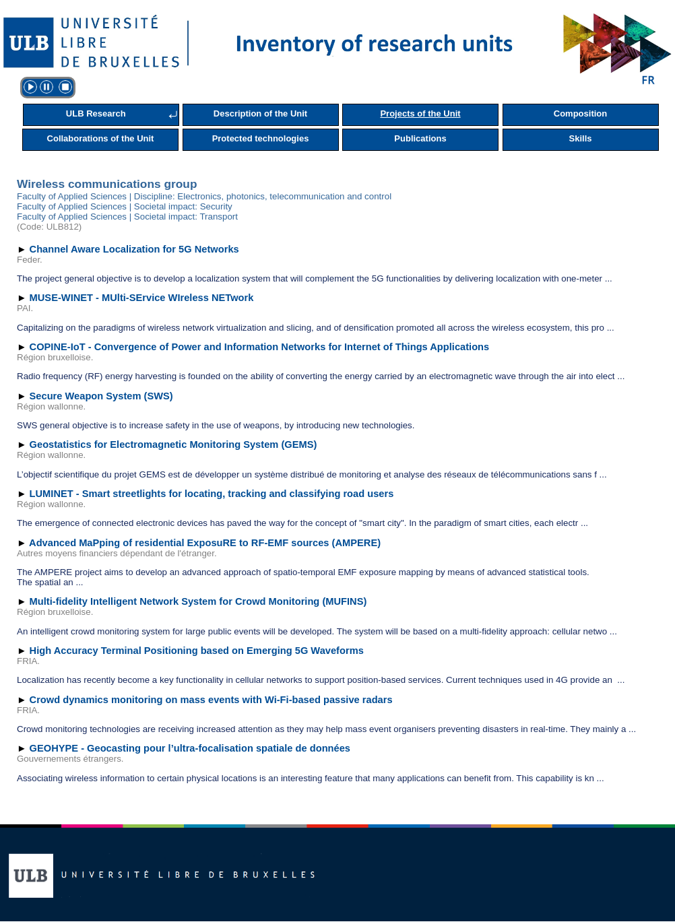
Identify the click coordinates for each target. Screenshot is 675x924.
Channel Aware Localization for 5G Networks (134, 249)
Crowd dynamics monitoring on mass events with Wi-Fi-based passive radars (211, 699)
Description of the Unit (260, 113)
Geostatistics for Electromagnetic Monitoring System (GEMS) (173, 444)
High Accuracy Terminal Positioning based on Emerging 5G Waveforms (197, 650)
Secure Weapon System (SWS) (101, 396)
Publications (420, 138)
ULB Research (96, 113)
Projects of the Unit (420, 113)
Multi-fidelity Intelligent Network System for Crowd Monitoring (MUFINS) (198, 601)
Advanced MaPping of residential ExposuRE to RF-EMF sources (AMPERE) (205, 542)
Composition (580, 113)
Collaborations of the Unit (100, 138)
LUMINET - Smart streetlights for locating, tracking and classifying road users (212, 493)
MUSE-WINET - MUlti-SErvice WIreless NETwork (142, 297)
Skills (580, 138)
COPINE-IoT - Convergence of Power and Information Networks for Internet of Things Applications (260, 346)
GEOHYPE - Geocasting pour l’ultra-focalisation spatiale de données (190, 748)
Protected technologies (260, 138)
